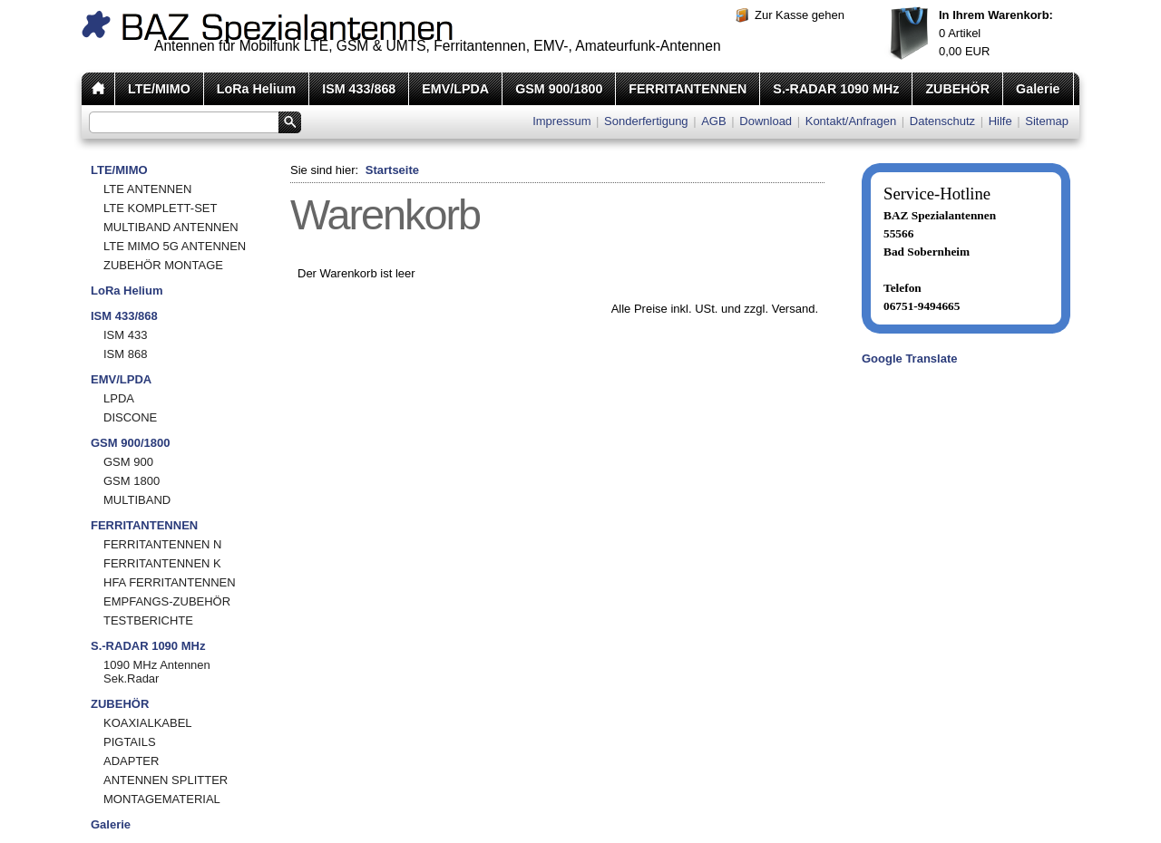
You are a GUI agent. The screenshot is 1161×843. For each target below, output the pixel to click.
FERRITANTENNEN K (162, 563)
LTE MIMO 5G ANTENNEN (174, 246)
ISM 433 (125, 335)
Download (765, 121)
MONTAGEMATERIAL (161, 799)
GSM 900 (128, 462)
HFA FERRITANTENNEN (169, 582)
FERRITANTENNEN (687, 89)
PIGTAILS (129, 742)
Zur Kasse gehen (799, 15)
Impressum (561, 121)
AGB (713, 121)
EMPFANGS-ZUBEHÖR (166, 601)
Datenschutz (942, 121)
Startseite (392, 170)
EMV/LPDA (455, 89)
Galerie (1037, 89)
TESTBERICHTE (148, 620)
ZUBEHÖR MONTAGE (163, 265)
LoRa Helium (256, 89)
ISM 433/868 (358, 89)
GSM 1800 (131, 481)
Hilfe (1000, 121)
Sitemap (1046, 121)
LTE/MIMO (159, 89)
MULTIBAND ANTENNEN (171, 227)
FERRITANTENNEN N (162, 544)
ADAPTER (131, 761)
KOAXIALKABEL (147, 723)
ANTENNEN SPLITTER (165, 780)
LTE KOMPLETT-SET (160, 208)
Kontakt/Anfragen (850, 121)
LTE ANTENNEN (147, 189)
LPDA (118, 398)
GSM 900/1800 (558, 89)
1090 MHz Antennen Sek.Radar (156, 671)
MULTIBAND (137, 500)
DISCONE (130, 417)
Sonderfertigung (646, 121)
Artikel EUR (996, 33)
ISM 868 (125, 354)
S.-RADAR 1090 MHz (836, 89)
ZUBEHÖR (957, 89)
